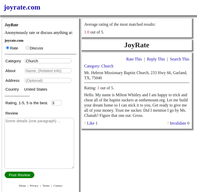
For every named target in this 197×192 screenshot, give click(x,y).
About (10, 70)
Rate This (134, 59)
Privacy (34, 185)
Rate (12, 48)
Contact (58, 185)
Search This (179, 59)
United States (35, 89)
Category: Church (98, 66)
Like (90, 123)
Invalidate (178, 123)
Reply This (156, 59)
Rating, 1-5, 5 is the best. (28, 103)
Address (13, 80)
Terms (46, 185)
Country (12, 89)
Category (14, 61)
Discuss (34, 48)
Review (11, 113)
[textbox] (48, 60)
